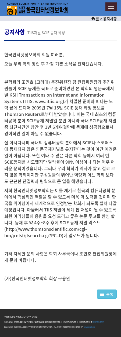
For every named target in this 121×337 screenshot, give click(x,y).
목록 (106, 294)
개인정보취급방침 (9, 317)
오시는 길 (34, 317)
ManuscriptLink (89, 327)
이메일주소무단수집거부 (23, 317)
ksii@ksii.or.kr (98, 322)
